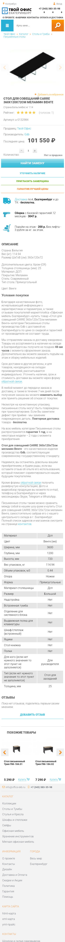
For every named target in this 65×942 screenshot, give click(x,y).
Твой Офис (9, 34)
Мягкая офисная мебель (18, 841)
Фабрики (20, 17)
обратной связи (12, 381)
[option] (32, 67)
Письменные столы (14, 36)
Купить (22, 779)
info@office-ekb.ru (15, 787)
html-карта (9, 913)
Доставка (21, 199)
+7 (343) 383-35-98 (49, 8)
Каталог (23, 34)
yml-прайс (8, 924)
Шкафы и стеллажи (14, 819)
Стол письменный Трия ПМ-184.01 (14, 762)
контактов (24, 524)
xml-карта (8, 919)
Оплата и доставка (51, 17)
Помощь (7, 896)
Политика (8, 886)
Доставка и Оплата (14, 874)
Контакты (33, 17)
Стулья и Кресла (13, 814)
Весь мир (36, 858)
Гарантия (8, 891)
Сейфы (6, 825)
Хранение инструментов (18, 836)
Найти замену (32, 163)
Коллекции (9, 803)
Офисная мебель (13, 831)
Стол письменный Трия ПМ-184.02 (45, 762)
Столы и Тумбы (41, 34)
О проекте (8, 17)
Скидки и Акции (12, 880)
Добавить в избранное (50, 94)
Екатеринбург (38, 864)
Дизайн (7, 869)
